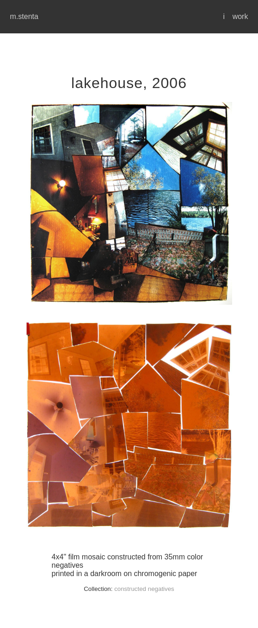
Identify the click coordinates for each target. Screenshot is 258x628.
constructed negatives (144, 588)
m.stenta (24, 16)
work (240, 16)
